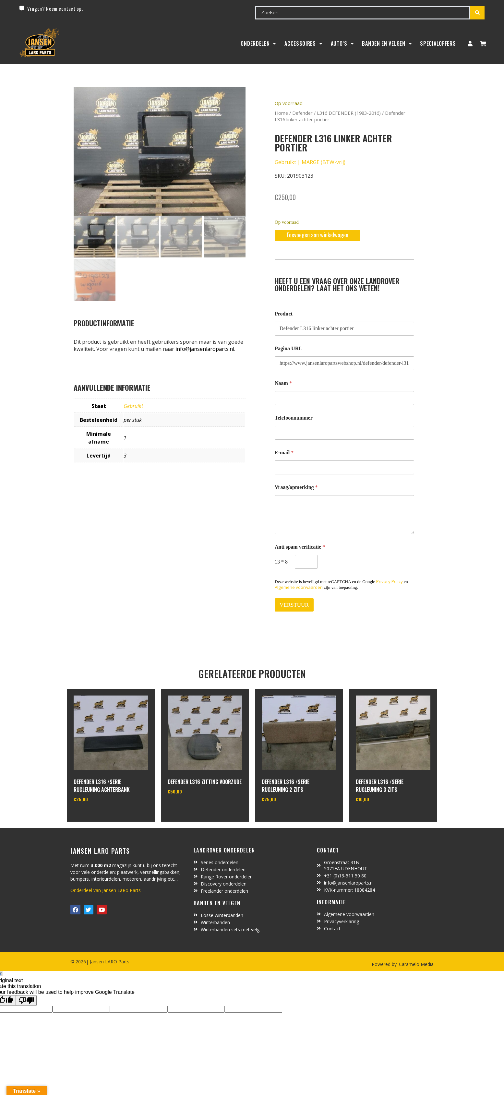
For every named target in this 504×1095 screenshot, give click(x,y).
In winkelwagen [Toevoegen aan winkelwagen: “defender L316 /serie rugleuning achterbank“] (98, 815)
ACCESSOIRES (303, 43)
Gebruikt (133, 406)
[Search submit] (477, 12)
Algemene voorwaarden (299, 587)
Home (281, 113)
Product (284, 313)
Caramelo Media (416, 964)
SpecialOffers (438, 43)
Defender (302, 113)
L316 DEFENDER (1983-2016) (349, 113)
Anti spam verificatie (300, 547)
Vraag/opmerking (296, 487)
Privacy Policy (389, 581)
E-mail (284, 452)
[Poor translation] (26, 1000)
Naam (283, 383)
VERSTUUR (294, 605)
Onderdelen (258, 43)
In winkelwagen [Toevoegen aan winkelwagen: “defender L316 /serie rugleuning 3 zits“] (380, 815)
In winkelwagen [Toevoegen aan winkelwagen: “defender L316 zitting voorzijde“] (192, 808)
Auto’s (342, 43)
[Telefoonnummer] (344, 433)
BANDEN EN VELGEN (387, 43)
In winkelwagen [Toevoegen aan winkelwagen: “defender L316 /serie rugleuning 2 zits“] (286, 815)
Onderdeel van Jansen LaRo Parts (105, 890)
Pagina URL (288, 348)
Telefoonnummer (294, 418)
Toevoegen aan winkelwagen (317, 235)
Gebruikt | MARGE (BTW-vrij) (310, 162)
